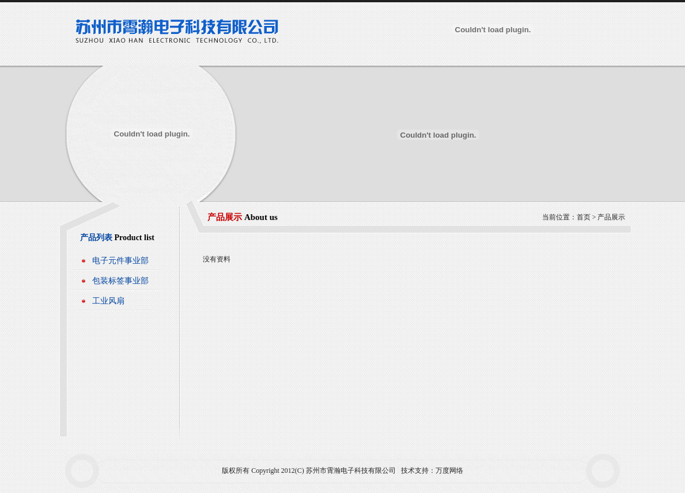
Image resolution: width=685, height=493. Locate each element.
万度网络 (449, 471)
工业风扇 (108, 301)
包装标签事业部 (120, 280)
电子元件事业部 (120, 260)
